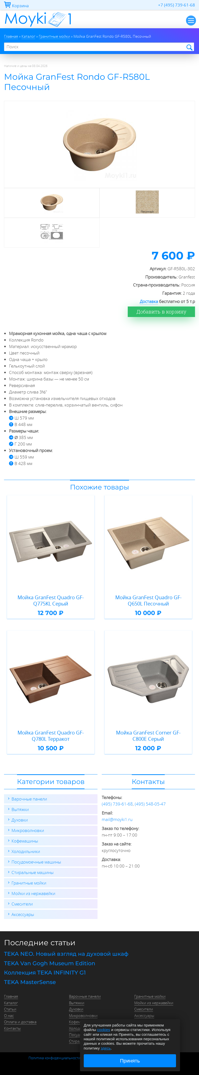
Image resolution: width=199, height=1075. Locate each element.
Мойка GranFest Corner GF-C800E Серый (148, 736)
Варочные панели (29, 799)
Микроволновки (28, 830)
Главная (11, 996)
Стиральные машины (33, 872)
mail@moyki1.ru (117, 819)
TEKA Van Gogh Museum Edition (49, 963)
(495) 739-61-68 (117, 804)
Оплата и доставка (20, 1021)
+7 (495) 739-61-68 (176, 5)
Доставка (149, 301)
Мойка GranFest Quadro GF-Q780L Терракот (51, 736)
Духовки (20, 820)
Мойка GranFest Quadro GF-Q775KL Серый (51, 600)
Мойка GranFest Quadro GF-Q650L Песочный (148, 600)
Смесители (22, 904)
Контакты (12, 1028)
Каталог (11, 1002)
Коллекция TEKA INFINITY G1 (45, 972)
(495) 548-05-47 (150, 804)
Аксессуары (23, 914)
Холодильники (26, 851)
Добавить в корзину (161, 311)
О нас (9, 1015)
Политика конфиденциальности (54, 1058)
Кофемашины (25, 841)
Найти (189, 47)
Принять (130, 1061)
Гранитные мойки (29, 883)
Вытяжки (20, 809)
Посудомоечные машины (36, 862)
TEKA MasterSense (30, 982)
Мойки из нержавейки (33, 893)
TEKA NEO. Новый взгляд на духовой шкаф (66, 953)
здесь (106, 1048)
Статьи (10, 1009)
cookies (103, 1030)
